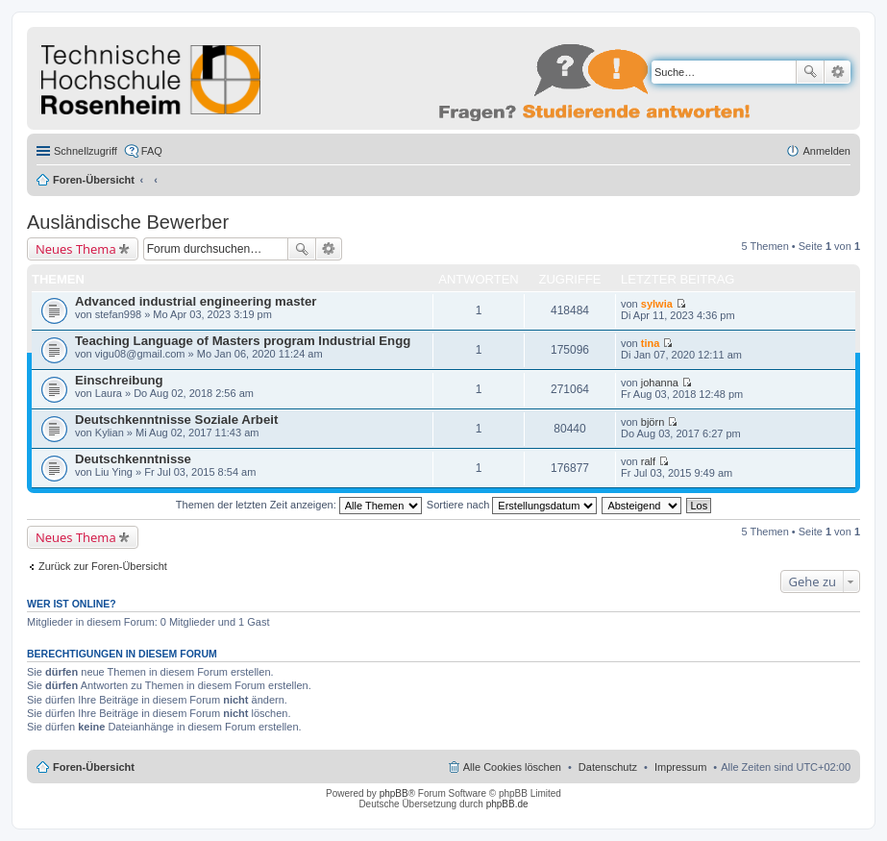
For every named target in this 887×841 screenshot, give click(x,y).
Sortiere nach (512, 504)
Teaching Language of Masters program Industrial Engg (242, 341)
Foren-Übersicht (94, 180)
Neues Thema (76, 249)
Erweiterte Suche (837, 72)
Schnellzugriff (85, 151)
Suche (810, 72)
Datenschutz (608, 767)
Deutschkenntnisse (133, 459)
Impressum (680, 767)
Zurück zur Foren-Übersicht (102, 566)
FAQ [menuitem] (151, 151)
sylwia (657, 303)
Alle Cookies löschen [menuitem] (512, 767)
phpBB (394, 793)
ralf (648, 461)
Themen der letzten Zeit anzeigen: (299, 504)
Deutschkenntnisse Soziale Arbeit (176, 419)
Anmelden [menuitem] (826, 151)
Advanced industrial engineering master (195, 301)
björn (652, 422)
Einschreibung (119, 380)
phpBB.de (507, 804)
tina (650, 343)
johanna (659, 382)
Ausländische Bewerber (128, 222)
